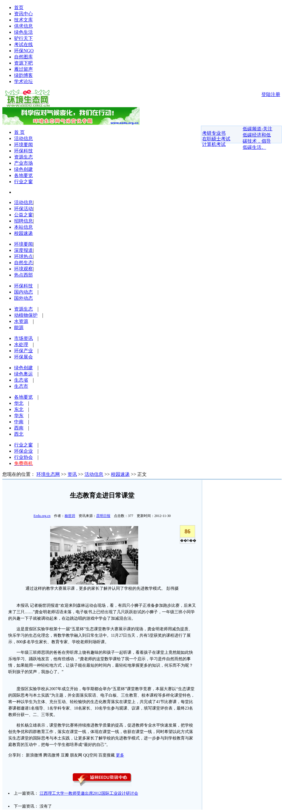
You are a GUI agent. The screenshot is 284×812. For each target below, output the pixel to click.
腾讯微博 (51, 755)
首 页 (19, 132)
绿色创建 (23, 169)
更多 (120, 755)
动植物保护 (26, 315)
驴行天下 (23, 38)
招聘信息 (23, 220)
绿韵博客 (23, 75)
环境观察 (23, 268)
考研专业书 (214, 133)
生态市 (21, 386)
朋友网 (76, 755)
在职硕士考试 (216, 138)
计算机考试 (214, 144)
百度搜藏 (106, 755)
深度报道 (23, 250)
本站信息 (23, 227)
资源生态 (23, 156)
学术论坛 (23, 81)
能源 (18, 327)
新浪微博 (34, 755)
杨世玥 (70, 516)
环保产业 (23, 350)
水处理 (21, 344)
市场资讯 (23, 338)
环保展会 (23, 356)
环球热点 (23, 256)
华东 (18, 415)
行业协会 (23, 457)
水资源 (21, 321)
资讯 (72, 474)
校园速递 (23, 233)
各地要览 (23, 175)
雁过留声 (23, 69)
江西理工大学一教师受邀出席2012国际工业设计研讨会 (89, 793)
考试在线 (23, 44)
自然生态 (23, 262)
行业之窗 (23, 181)
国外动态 (23, 298)
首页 (18, 7)
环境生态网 (48, 474)
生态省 (21, 380)
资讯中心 (23, 13)
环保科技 (23, 150)
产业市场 (23, 163)
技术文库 (23, 19)
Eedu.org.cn (41, 516)
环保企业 (23, 451)
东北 (18, 409)
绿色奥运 (23, 373)
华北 (18, 403)
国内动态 (23, 291)
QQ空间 (90, 755)
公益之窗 (23, 214)
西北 (18, 434)
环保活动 (23, 208)
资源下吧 (23, 62)
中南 (18, 421)
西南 (18, 427)
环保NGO (24, 50)
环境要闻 (23, 144)
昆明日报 (103, 516)
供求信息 (23, 25)
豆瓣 (65, 755)
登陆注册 (270, 94)
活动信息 (23, 138)
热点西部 (23, 274)
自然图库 (23, 56)
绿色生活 (23, 32)
